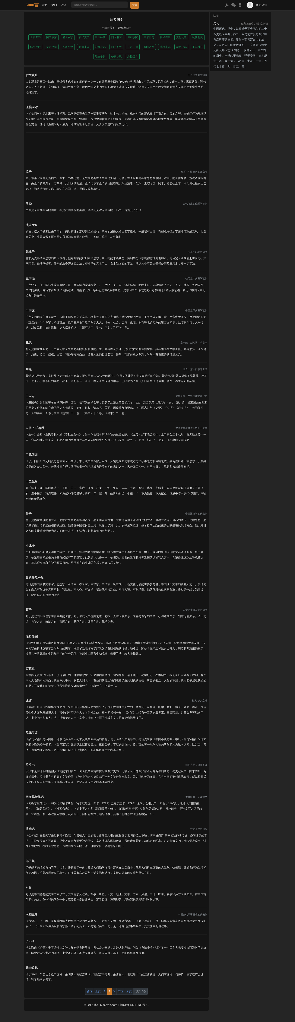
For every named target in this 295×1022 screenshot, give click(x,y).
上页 (98, 991)
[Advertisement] (116, 149)
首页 (45, 5)
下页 (120, 991)
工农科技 (197, 46)
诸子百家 (67, 37)
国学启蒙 (51, 37)
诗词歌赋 (132, 37)
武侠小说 (165, 46)
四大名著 (116, 37)
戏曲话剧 (149, 46)
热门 (54, 5)
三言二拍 (132, 46)
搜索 (134, 5)
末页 (129, 991)
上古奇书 (35, 37)
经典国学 (126, 28)
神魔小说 (100, 46)
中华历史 (149, 37)
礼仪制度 (197, 37)
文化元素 (181, 37)
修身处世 (35, 46)
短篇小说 (84, 46)
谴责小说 (181, 46)
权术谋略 (165, 37)
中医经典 (100, 37)
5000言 (32, 5)
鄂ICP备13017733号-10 (134, 1004)
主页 (117, 28)
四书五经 (116, 46)
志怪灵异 (132, 56)
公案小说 (116, 56)
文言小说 (51, 46)
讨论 (63, 5)
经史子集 (100, 56)
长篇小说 (67, 46)
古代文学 (84, 37)
